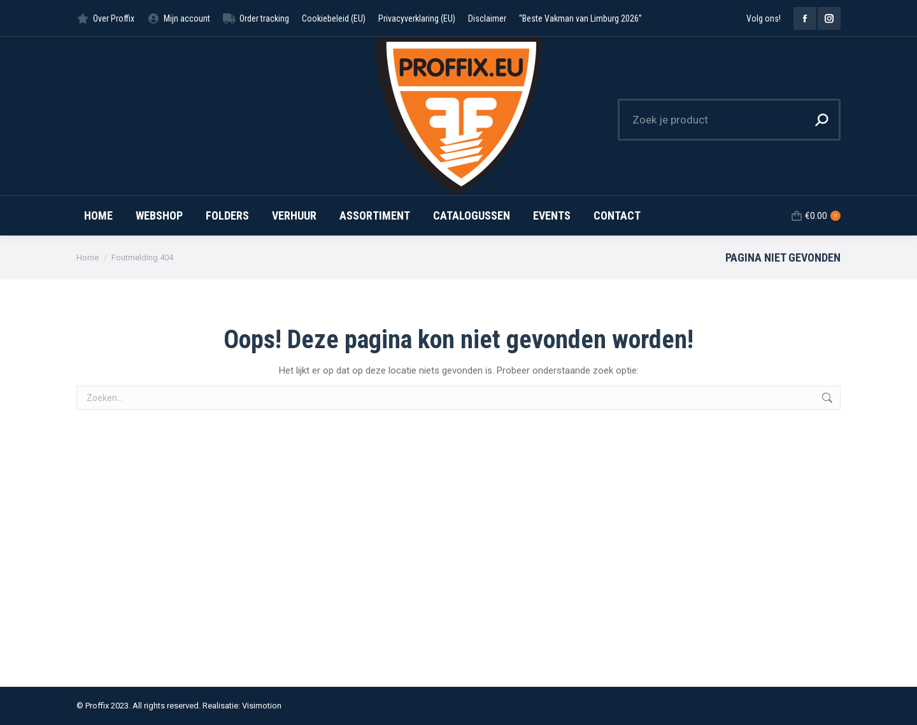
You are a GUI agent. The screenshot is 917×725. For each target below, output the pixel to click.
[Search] (729, 120)
